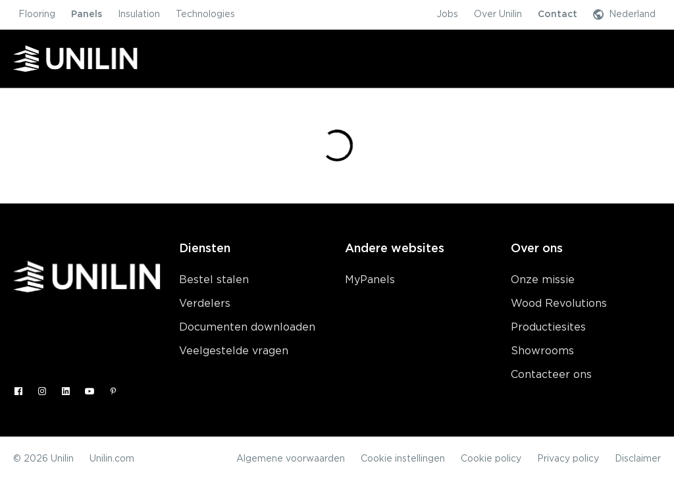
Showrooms (542, 351)
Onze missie (543, 280)
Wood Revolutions (559, 303)
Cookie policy (491, 459)
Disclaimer (638, 459)
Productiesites (548, 327)
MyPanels (370, 280)
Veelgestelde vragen (233, 351)
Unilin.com (112, 459)
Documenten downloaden (247, 327)
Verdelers (204, 303)
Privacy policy (568, 459)
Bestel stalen (214, 280)
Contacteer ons (551, 374)
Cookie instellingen (403, 459)
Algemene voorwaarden (290, 459)
